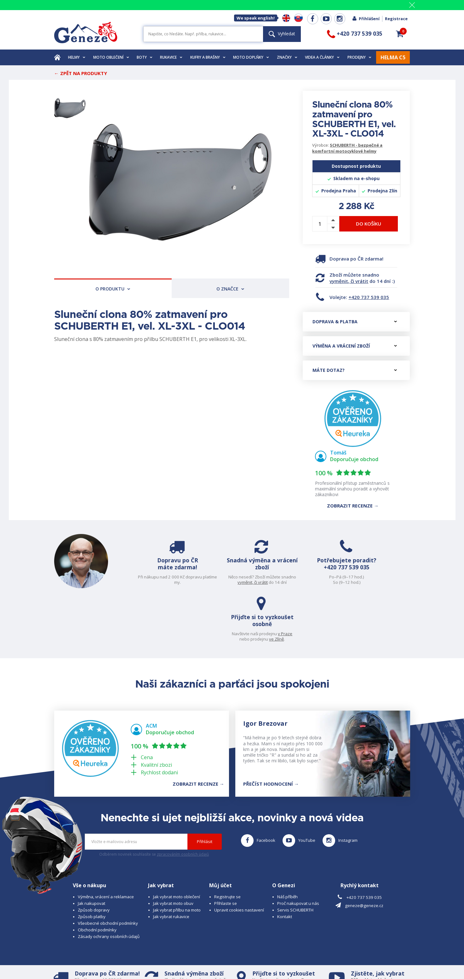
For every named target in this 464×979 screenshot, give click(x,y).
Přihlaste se (225, 852)
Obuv (376, 934)
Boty (144, 57)
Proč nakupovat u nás (298, 852)
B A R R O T (189, 956)
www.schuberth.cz (98, 962)
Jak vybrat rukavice (171, 866)
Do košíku (368, 223)
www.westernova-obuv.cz (187, 962)
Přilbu (356, 929)
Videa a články (322, 57)
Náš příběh (287, 846)
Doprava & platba (354, 322)
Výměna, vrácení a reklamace (106, 846)
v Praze (396, 577)
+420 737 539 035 (368, 297)
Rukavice (171, 57)
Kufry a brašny (208, 57)
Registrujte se (227, 846)
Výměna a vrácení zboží (354, 346)
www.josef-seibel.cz (139, 962)
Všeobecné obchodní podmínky (108, 872)
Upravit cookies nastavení (239, 859)
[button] (400, 34)
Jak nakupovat (91, 852)
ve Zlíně (387, 582)
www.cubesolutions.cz (248, 956)
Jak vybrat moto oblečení (176, 846)
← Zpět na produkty (80, 73)
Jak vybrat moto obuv (173, 852)
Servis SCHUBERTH (295, 859)
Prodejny (359, 57)
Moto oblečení (111, 57)
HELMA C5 (393, 57)
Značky (287, 57)
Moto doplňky (251, 57)
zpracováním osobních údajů (183, 803)
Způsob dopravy (94, 859)
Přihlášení (366, 18)
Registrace (396, 18)
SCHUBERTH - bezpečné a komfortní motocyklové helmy (347, 148)
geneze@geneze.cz (364, 855)
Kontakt (284, 866)
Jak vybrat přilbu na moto (177, 859)
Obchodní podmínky (97, 879)
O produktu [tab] (112, 289)
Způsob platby (92, 866)
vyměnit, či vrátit (348, 281)
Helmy (76, 57)
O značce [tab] (230, 289)
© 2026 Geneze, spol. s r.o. (80, 956)
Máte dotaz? (354, 370)
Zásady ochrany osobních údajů (109, 885)
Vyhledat (282, 33)
